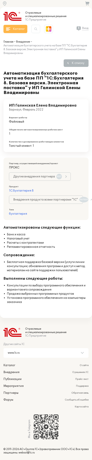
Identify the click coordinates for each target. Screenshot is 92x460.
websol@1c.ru (27, 452)
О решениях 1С (80, 372)
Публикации (12, 379)
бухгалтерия (18, 214)
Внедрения (23, 41)
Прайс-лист (82, 379)
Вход (85, 28)
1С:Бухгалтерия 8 (21, 190)
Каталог (9, 365)
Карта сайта (82, 406)
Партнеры (11, 393)
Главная (8, 41)
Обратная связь (80, 393)
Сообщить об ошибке (77, 399)
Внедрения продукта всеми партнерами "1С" (48, 199)
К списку (78, 63)
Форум (8, 400)
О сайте (84, 365)
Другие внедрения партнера (37, 176)
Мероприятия (13, 386)
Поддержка (82, 386)
